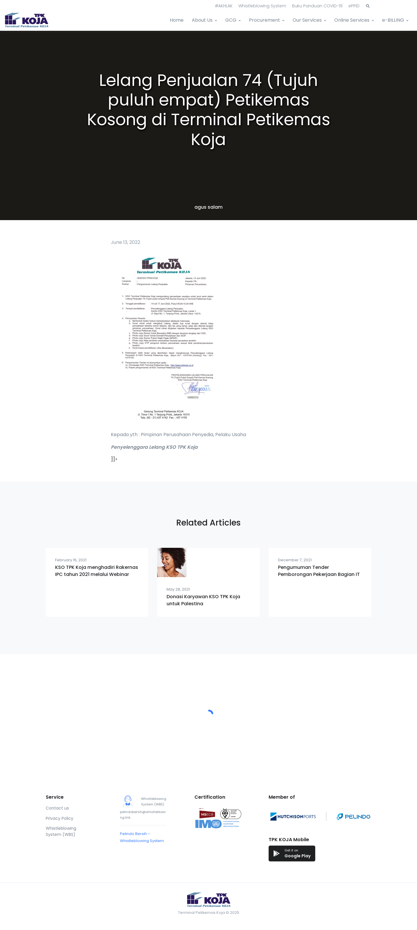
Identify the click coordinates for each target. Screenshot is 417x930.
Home (177, 20)
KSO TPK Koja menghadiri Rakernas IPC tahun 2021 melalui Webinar (96, 571)
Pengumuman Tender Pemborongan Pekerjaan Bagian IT (319, 571)
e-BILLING (393, 20)
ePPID (354, 6)
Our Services (307, 20)
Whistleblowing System (262, 6)
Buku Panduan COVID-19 (317, 6)
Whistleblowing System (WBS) (61, 831)
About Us (202, 20)
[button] (367, 6)
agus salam (208, 207)
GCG (230, 20)
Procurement (264, 20)
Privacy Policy (59, 818)
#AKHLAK (224, 6)
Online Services (351, 20)
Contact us (57, 808)
